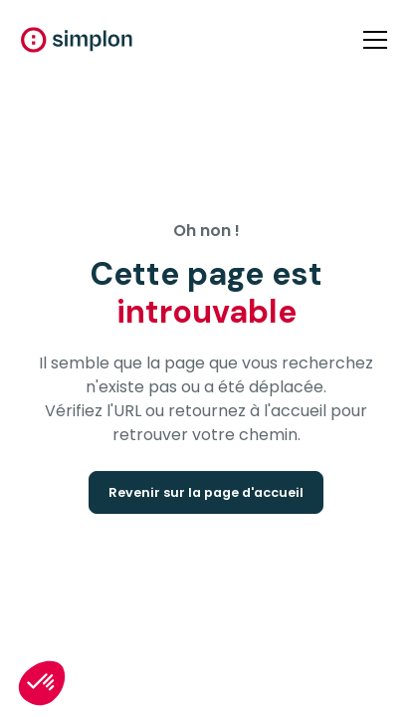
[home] (76, 40)
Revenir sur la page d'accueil (206, 492)
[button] (371, 40)
